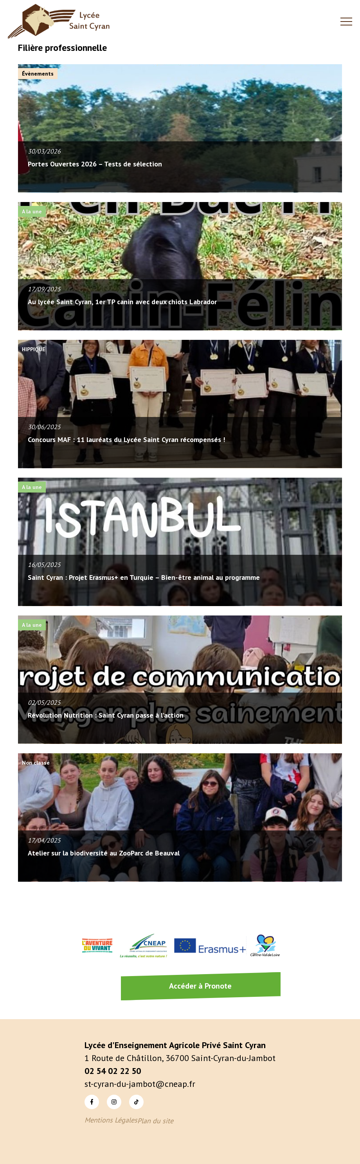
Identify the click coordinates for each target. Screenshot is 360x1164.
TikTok (136, 1101)
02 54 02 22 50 (113, 1070)
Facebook (92, 1101)
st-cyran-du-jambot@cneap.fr (140, 1083)
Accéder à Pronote (200, 986)
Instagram (114, 1101)
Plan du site (155, 1120)
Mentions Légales (111, 1119)
